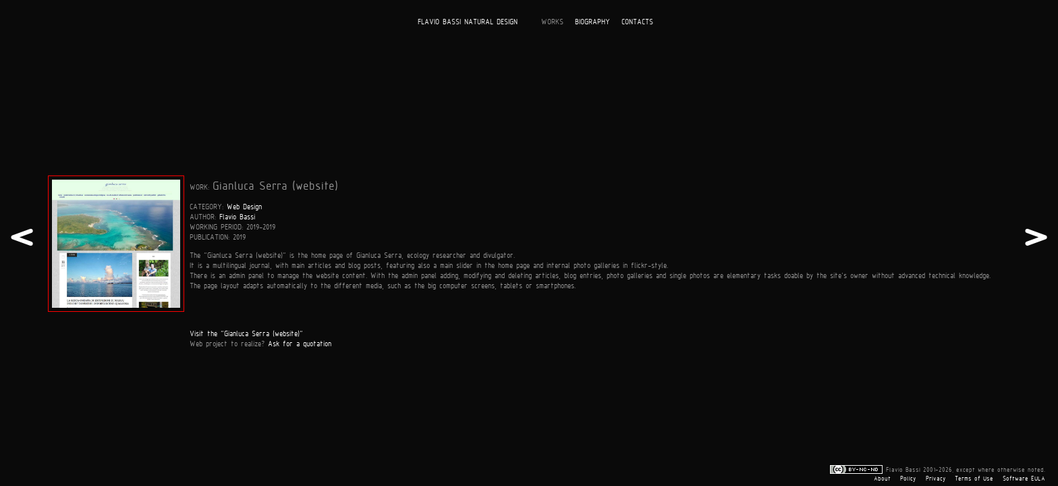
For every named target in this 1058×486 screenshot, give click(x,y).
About (882, 479)
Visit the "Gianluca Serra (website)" (246, 333)
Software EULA (1024, 479)
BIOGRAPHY (592, 21)
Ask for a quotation (299, 343)
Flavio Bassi (237, 216)
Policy (908, 479)
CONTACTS (637, 21)
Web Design (244, 206)
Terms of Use (974, 479)
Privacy (936, 479)
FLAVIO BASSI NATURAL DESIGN (468, 21)
